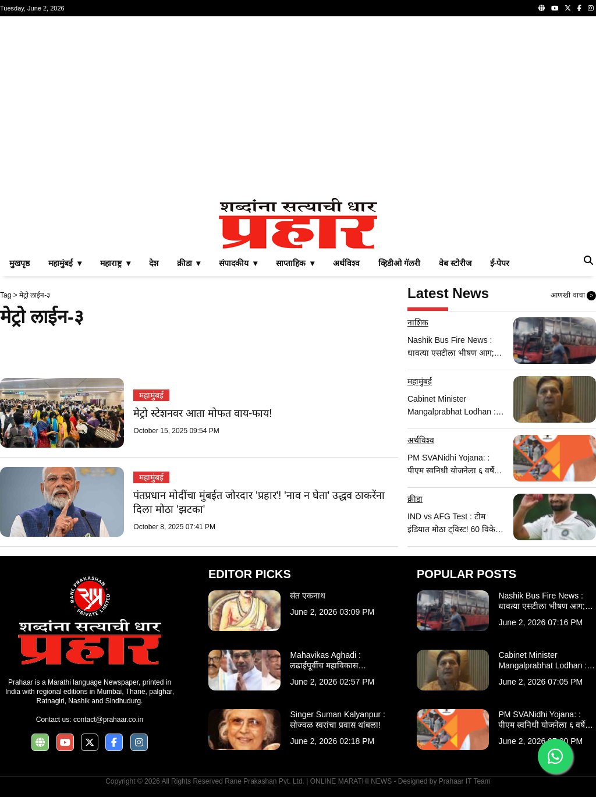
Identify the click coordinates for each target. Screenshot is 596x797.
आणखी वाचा (573, 295)
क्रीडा (415, 499)
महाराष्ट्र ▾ (115, 263)
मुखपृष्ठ (19, 263)
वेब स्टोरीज (455, 263)
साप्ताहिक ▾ (295, 263)
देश (153, 263)
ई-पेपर (500, 263)
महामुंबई (151, 395)
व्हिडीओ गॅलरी (399, 263)
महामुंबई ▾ (64, 263)
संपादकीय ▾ (238, 263)
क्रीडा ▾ (189, 263)
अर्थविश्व (346, 263)
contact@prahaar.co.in (108, 719)
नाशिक (417, 322)
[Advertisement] (298, 107)
